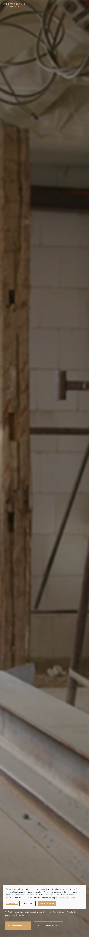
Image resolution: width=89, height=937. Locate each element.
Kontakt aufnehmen (18, 925)
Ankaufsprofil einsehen (48, 926)
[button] (84, 5)
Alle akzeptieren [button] (47, 903)
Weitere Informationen (65, 898)
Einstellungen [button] (12, 903)
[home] (13, 5)
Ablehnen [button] (28, 903)
